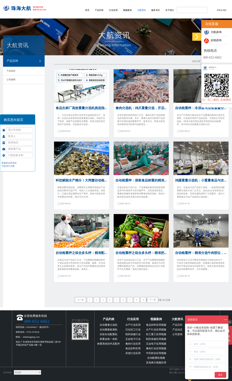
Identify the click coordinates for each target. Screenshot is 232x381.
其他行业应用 (133, 353)
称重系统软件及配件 (108, 343)
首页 (87, 10)
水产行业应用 (133, 325)
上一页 (80, 300)
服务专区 (155, 10)
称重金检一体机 (108, 339)
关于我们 (169, 10)
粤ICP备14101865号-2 (179, 372)
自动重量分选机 (108, 325)
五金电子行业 (133, 339)
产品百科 (24, 61)
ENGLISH (221, 10)
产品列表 (99, 10)
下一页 (152, 300)
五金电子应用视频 (156, 343)
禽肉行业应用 (133, 343)
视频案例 (127, 10)
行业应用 (113, 10)
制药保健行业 (133, 334)
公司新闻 (11, 79)
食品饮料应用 (133, 348)
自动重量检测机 (108, 329)
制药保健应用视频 (156, 339)
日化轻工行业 (133, 329)
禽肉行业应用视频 (156, 348)
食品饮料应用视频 (156, 325)
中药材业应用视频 (156, 353)
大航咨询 (213, 32)
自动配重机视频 (156, 358)
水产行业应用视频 (156, 329)
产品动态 (11, 71)
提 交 (28, 165)
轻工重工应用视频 (156, 334)
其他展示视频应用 (156, 362)
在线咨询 (213, 40)
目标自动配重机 (108, 334)
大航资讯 (141, 10)
